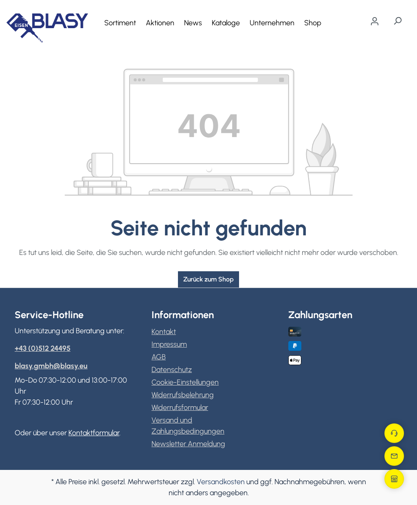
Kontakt (163, 331)
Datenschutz (171, 369)
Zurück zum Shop (208, 279)
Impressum (169, 344)
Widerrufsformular (179, 407)
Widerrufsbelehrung (182, 394)
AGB (158, 356)
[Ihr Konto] (374, 21)
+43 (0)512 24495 (42, 348)
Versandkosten (221, 481)
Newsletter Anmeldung (188, 443)
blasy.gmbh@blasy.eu (51, 365)
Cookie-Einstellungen (185, 382)
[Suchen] (397, 21)
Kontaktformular (93, 432)
